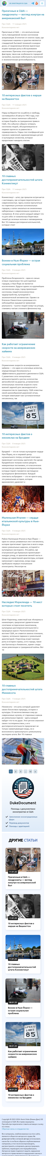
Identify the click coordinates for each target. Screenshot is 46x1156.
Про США (6, 24)
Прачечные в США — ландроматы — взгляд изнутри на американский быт (23, 14)
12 (30, 771)
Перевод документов (19, 823)
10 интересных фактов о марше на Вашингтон (21, 924)
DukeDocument (23, 803)
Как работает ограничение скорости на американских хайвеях (18, 348)
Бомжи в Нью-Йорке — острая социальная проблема (20, 1010)
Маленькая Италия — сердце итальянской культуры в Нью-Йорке (20, 521)
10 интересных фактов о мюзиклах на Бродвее (21, 1096)
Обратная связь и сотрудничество (15, 1129)
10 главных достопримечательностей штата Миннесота (22, 689)
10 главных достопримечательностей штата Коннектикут (22, 180)
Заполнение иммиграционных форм (23, 818)
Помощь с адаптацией (19, 826)
